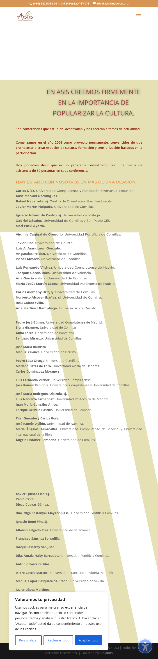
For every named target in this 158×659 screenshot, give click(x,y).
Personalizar (28, 640)
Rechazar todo (58, 640)
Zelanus (107, 653)
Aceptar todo (88, 640)
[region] (58, 621)
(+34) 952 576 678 (45, 3)
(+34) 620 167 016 (77, 3)
